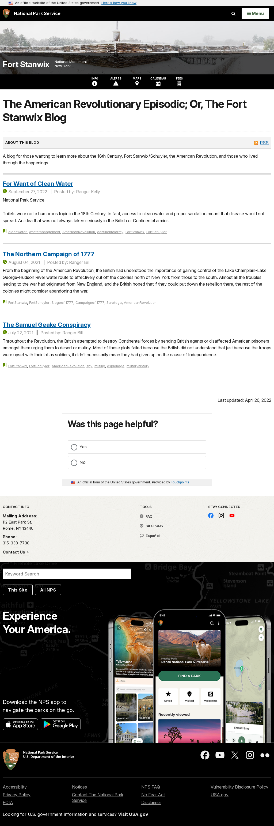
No (82, 462)
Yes (83, 446)
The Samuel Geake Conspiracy (46, 324)
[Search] (67, 574)
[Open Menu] (255, 13)
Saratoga (114, 303)
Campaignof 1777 (89, 303)
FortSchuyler (156, 232)
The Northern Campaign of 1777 (48, 253)
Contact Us (14, 552)
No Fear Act (153, 794)
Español (150, 535)
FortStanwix (134, 232)
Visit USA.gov (133, 814)
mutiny (99, 366)
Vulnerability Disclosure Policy (239, 787)
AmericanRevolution (78, 232)
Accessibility (15, 787)
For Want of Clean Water (38, 183)
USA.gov (220, 794)
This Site (17, 590)
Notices (79, 787)
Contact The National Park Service (97, 797)
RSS (264, 142)
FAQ (146, 516)
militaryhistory (138, 366)
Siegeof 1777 (62, 303)
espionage (115, 366)
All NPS (48, 590)
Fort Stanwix (26, 64)
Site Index (151, 526)
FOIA (8, 802)
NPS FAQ (150, 787)
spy (89, 366)
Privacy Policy (17, 794)
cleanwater (17, 232)
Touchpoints (180, 482)
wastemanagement (44, 232)
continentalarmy (110, 232)
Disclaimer (151, 802)
